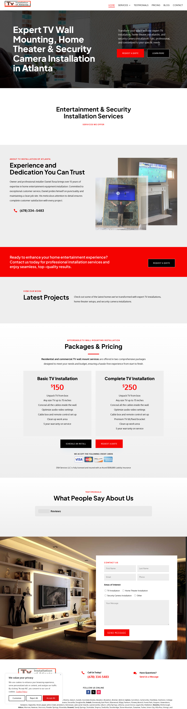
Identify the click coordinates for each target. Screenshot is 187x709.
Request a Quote (130, 53)
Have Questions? (148, 659)
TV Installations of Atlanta (45, 704)
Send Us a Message (149, 663)
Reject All (34, 698)
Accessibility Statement (159, 705)
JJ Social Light (81, 704)
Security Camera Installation (119, 582)
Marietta (156, 692)
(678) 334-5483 (98, 664)
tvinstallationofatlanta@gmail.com (40, 666)
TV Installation (113, 577)
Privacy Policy (141, 705)
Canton (127, 687)
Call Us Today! (94, 659)
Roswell (70, 694)
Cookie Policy (21, 692)
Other (139, 582)
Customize (17, 698)
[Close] (60, 674)
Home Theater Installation (136, 577)
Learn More (158, 53)
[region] (33, 688)
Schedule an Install (76, 444)
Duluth (88, 689)
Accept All (51, 698)
